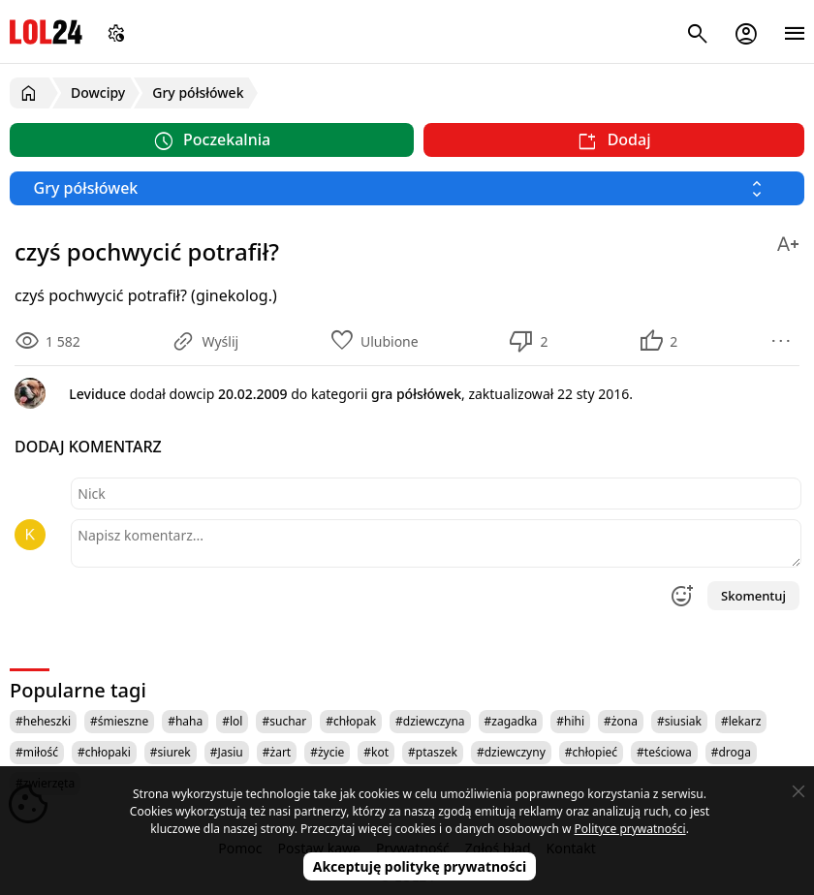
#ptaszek (432, 752)
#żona (621, 721)
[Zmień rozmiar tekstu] (787, 241)
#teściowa (664, 752)
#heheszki (43, 721)
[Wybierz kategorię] (407, 188)
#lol (232, 721)
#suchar (284, 721)
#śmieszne (119, 721)
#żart (277, 752)
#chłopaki (104, 752)
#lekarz (741, 721)
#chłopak (351, 721)
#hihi (570, 721)
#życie (327, 752)
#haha (185, 721)
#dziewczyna (430, 721)
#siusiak (679, 721)
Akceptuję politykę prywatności (420, 866)
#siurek (170, 752)
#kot (376, 752)
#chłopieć (591, 752)
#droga (731, 752)
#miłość (37, 752)
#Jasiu (226, 752)
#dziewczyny (511, 752)
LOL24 (46, 31)
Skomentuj (753, 595)
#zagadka (511, 721)
